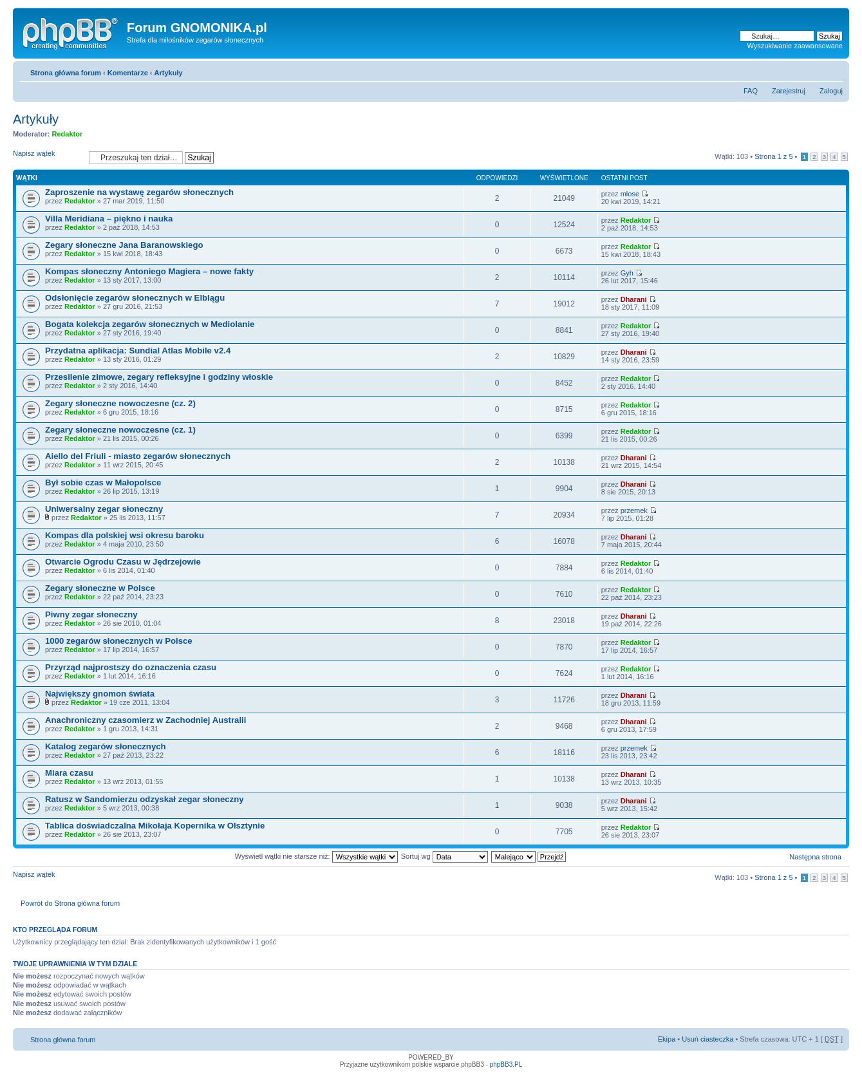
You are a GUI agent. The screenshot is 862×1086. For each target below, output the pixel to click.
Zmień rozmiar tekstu (833, 70)
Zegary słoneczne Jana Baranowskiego (124, 245)
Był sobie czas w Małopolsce (103, 482)
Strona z (773, 156)
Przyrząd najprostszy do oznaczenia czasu (130, 667)
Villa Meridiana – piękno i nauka (109, 218)
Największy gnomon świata (100, 693)
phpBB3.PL (506, 1064)
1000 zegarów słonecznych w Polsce (118, 641)
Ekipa (667, 1039)
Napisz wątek (47, 157)
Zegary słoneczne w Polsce (100, 588)
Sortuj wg (444, 856)
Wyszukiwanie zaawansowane (795, 46)
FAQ (751, 91)
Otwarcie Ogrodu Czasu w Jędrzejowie (123, 561)
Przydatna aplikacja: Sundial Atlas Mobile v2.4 (137, 350)
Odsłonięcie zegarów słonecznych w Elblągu (135, 298)
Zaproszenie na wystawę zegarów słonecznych (139, 192)
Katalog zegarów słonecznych (105, 746)
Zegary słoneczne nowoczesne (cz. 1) (120, 430)
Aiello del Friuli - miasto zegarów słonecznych (137, 456)
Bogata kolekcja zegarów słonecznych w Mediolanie (149, 324)
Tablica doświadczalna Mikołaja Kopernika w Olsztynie (155, 825)
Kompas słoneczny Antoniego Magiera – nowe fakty (149, 271)
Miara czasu (69, 773)
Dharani (634, 299)
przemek (634, 510)
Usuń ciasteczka (707, 1039)
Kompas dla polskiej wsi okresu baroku (124, 535)
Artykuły (169, 73)
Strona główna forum (65, 73)
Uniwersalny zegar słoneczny (104, 509)
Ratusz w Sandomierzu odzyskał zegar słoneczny (144, 799)
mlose (630, 194)
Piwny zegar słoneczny (91, 614)
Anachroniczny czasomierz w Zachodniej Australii (145, 720)
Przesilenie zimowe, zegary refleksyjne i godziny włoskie (159, 377)
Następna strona (815, 857)
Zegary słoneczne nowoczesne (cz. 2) (120, 403)
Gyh (627, 273)
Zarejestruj (788, 91)
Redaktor (67, 134)
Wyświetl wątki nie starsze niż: (316, 856)
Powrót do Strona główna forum (70, 903)
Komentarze (128, 73)
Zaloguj (831, 91)
